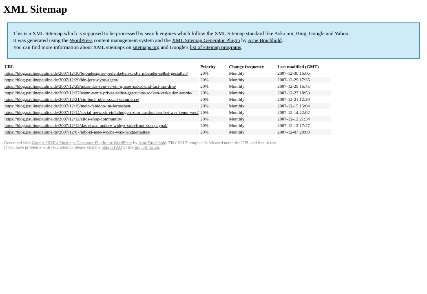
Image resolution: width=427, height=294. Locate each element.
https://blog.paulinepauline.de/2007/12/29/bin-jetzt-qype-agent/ (61, 79)
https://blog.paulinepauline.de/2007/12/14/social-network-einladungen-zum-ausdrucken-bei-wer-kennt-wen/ (101, 112)
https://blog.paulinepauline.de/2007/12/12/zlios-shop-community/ (63, 118)
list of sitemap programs (215, 47)
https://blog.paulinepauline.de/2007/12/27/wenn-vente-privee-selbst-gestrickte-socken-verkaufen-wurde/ (98, 92)
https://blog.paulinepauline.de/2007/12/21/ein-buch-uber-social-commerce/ (71, 99)
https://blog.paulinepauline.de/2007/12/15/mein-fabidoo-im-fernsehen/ (67, 105)
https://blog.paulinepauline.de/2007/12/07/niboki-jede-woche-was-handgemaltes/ (77, 131)
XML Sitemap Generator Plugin (206, 40)
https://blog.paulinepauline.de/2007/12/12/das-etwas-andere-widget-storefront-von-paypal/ (86, 125)
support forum (146, 147)
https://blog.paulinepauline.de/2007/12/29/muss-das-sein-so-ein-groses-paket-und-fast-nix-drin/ (90, 86)
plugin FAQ (112, 147)
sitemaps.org (146, 47)
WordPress (81, 40)
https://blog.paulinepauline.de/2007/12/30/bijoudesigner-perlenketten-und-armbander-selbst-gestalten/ (96, 73)
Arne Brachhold (264, 40)
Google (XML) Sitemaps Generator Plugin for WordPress (82, 142)
